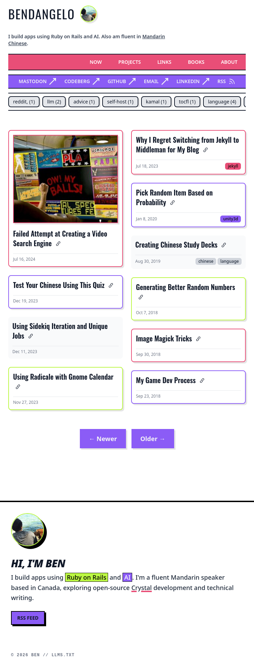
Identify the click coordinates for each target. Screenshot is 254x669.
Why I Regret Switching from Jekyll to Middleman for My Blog (187, 144)
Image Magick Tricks (164, 338)
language (229, 261)
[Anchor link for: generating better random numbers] (139, 296)
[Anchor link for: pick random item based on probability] (171, 202)
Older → (152, 439)
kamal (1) (156, 101)
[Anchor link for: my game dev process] (201, 380)
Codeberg (81, 81)
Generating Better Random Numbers (185, 287)
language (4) (222, 101)
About (229, 62)
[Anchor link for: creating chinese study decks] (222, 244)
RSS (226, 81)
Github (122, 81)
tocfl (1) (187, 101)
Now (96, 62)
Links (164, 62)
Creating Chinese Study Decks (176, 244)
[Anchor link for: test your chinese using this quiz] (110, 284)
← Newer (103, 439)
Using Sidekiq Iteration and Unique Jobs (60, 331)
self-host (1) (120, 101)
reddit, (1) (24, 101)
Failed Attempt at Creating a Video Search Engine (60, 238)
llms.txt (63, 655)
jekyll (233, 166)
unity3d (230, 219)
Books (196, 62)
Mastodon (37, 81)
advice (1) (84, 101)
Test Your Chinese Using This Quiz (59, 285)
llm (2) (54, 101)
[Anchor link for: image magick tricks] (197, 338)
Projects (129, 62)
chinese (205, 261)
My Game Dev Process (166, 380)
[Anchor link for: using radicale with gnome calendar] (16, 386)
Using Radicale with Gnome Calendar (63, 376)
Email (156, 81)
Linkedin (193, 81)
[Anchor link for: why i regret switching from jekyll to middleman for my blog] (204, 149)
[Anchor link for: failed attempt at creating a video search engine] (57, 243)
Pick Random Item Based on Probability (174, 197)
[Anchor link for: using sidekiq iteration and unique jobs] (29, 335)
